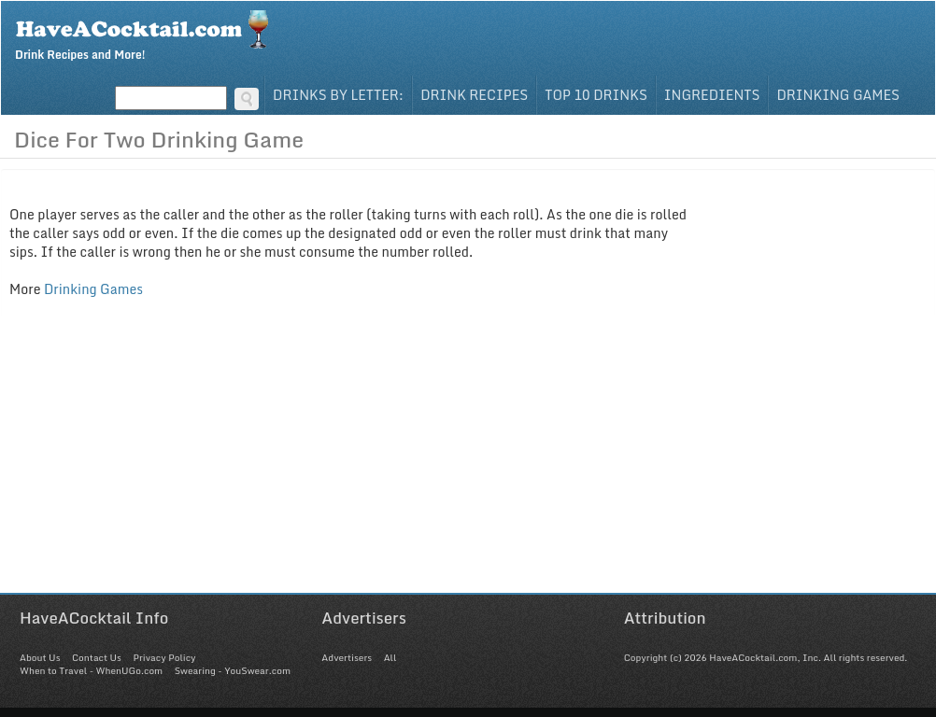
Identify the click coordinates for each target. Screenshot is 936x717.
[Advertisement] (468, 462)
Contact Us (96, 657)
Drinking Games (838, 94)
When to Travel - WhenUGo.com (91, 670)
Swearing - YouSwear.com (233, 670)
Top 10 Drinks (596, 94)
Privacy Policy (164, 657)
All (390, 657)
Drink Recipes (474, 94)
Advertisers (346, 657)
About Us (40, 657)
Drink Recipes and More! (148, 33)
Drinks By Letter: (338, 94)
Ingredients (712, 94)
